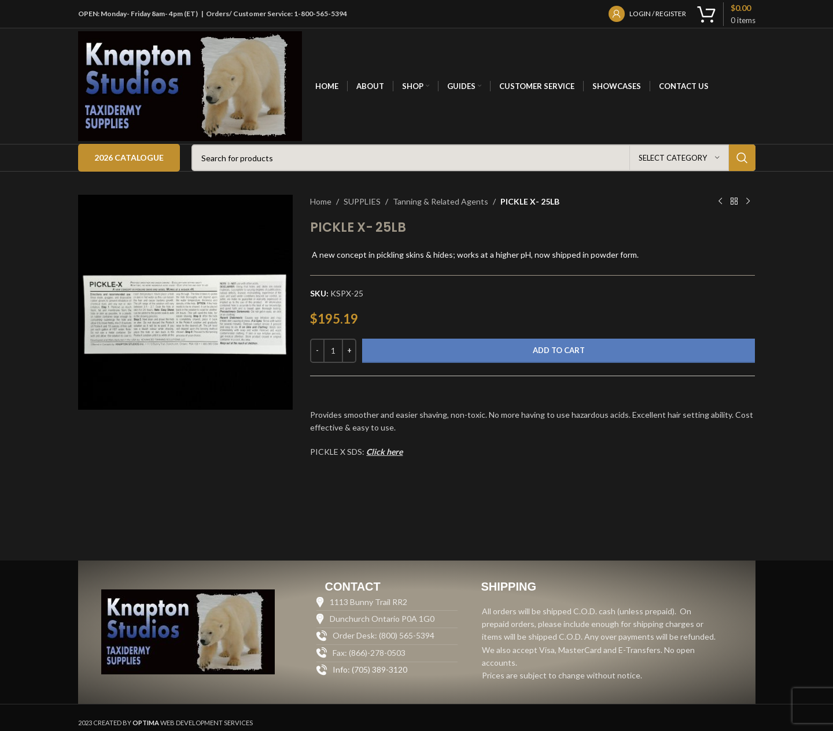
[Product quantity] (333, 351)
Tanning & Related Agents (440, 201)
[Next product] (748, 202)
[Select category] (679, 158)
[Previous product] (720, 202)
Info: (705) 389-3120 (370, 669)
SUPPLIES (362, 201)
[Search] (473, 157)
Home (320, 201)
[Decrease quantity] (317, 351)
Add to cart (559, 350)
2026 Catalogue (129, 157)
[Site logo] (190, 85)
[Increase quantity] (349, 351)
